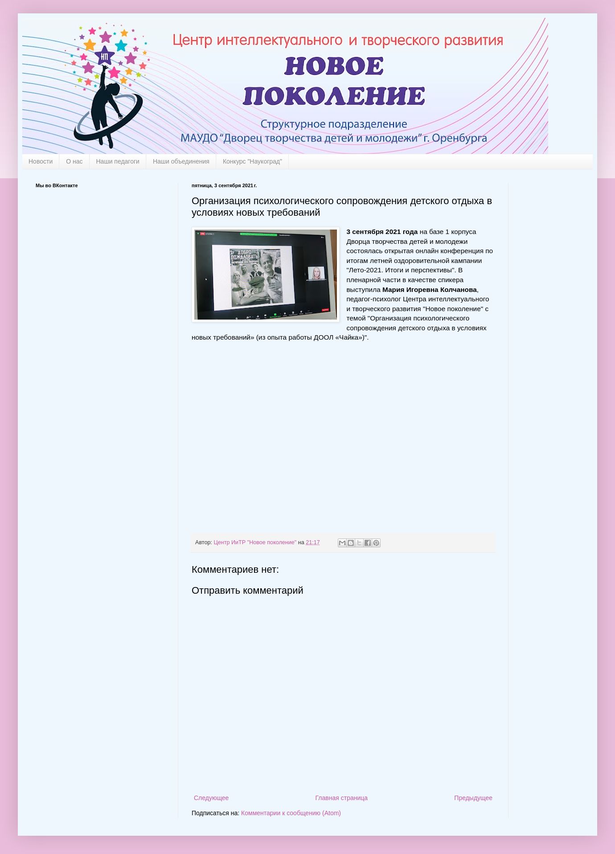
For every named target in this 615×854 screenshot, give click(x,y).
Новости (41, 161)
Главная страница (342, 797)
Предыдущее (473, 797)
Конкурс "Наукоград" (252, 161)
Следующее (211, 797)
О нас (74, 161)
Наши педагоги (117, 161)
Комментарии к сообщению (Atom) (291, 813)
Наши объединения (181, 161)
